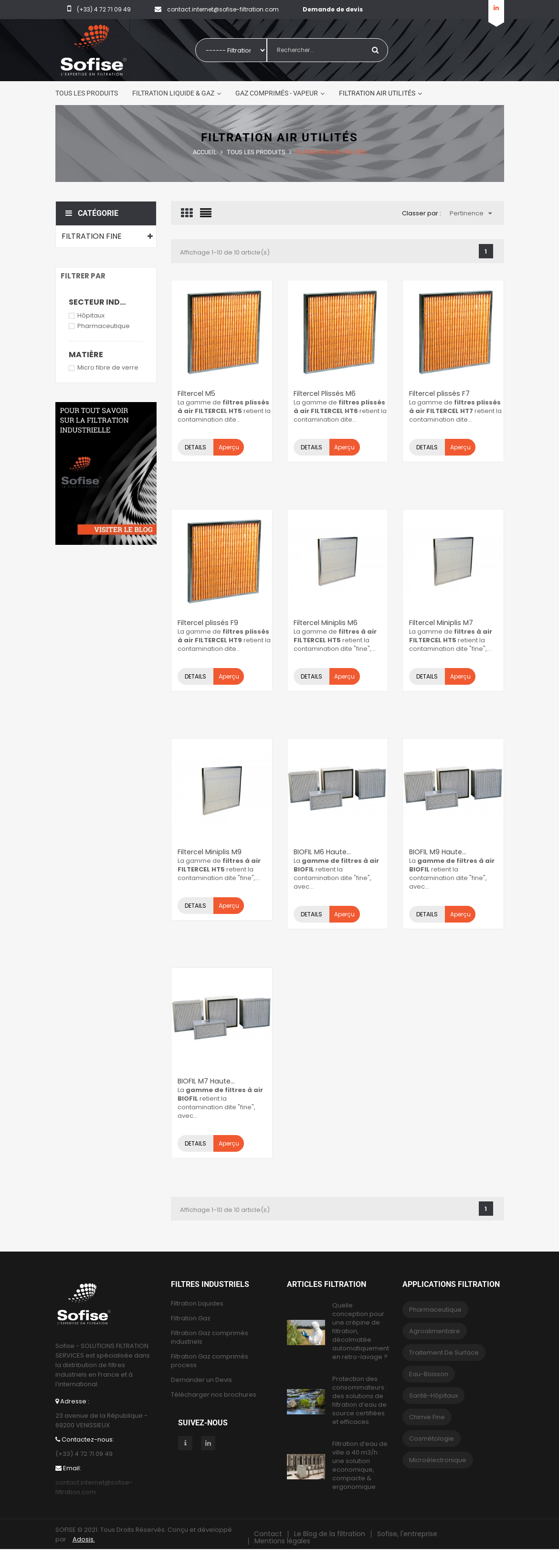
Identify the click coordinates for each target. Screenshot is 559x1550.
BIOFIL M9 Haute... (437, 852)
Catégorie (91, 213)
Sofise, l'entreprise (407, 1534)
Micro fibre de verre (107, 367)
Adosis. (84, 1539)
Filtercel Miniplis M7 (440, 622)
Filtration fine (92, 236)
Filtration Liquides (197, 1303)
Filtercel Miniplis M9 (209, 852)
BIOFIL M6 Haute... (322, 852)
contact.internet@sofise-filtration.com (94, 1487)
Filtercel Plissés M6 (324, 393)
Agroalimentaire (434, 1331)
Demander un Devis (201, 1380)
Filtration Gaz (191, 1318)
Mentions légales (282, 1541)
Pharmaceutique (103, 325)
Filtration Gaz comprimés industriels (209, 1337)
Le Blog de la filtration (329, 1534)
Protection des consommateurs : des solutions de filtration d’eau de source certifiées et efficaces (359, 1400)
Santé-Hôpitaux (433, 1395)
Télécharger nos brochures (213, 1395)
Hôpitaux (91, 315)
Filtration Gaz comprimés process (209, 1361)
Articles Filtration (326, 1284)
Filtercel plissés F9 (207, 622)
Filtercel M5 (196, 393)
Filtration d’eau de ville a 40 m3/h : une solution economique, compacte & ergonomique (360, 1465)
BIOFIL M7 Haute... (206, 1081)
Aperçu (228, 447)
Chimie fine (427, 1417)
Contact (268, 1534)
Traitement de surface (444, 1352)
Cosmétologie (431, 1438)
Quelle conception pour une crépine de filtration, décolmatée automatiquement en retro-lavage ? (360, 1331)
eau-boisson (428, 1374)
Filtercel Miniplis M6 (325, 622)
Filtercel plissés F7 (438, 393)
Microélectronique (437, 1460)
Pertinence (471, 213)
